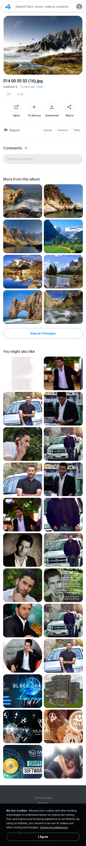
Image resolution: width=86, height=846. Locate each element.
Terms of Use (43, 798)
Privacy (43, 803)
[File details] (22, 201)
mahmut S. (10, 86)
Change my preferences (54, 827)
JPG (8, 94)
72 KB (20, 94)
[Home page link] (8, 7)
